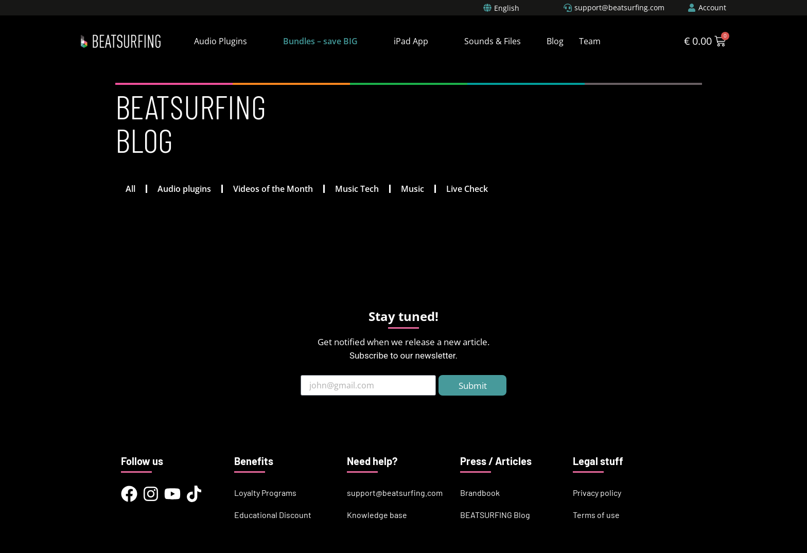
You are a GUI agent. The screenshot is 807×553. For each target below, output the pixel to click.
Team (590, 41)
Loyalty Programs (265, 492)
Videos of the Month (273, 188)
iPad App (411, 41)
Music (412, 188)
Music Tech (357, 188)
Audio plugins (184, 188)
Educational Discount (272, 515)
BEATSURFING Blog (495, 515)
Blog (555, 41)
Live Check (467, 188)
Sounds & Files (492, 41)
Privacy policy (597, 492)
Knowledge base (377, 515)
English (506, 8)
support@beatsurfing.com (395, 492)
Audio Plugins (220, 41)
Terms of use (596, 515)
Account (712, 7)
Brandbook (480, 492)
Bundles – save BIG (320, 41)
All (130, 188)
